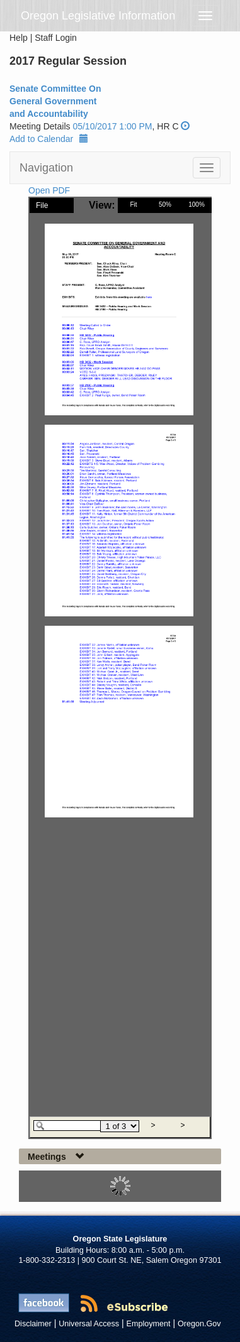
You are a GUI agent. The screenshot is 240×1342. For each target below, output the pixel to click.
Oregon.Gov (199, 1323)
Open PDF (49, 190)
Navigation (46, 167)
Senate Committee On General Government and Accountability (55, 101)
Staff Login (56, 38)
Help (18, 38)
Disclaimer (33, 1323)
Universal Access (89, 1323)
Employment (149, 1323)
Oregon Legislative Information (98, 15)
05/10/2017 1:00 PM (112, 126)
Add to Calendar (48, 139)
